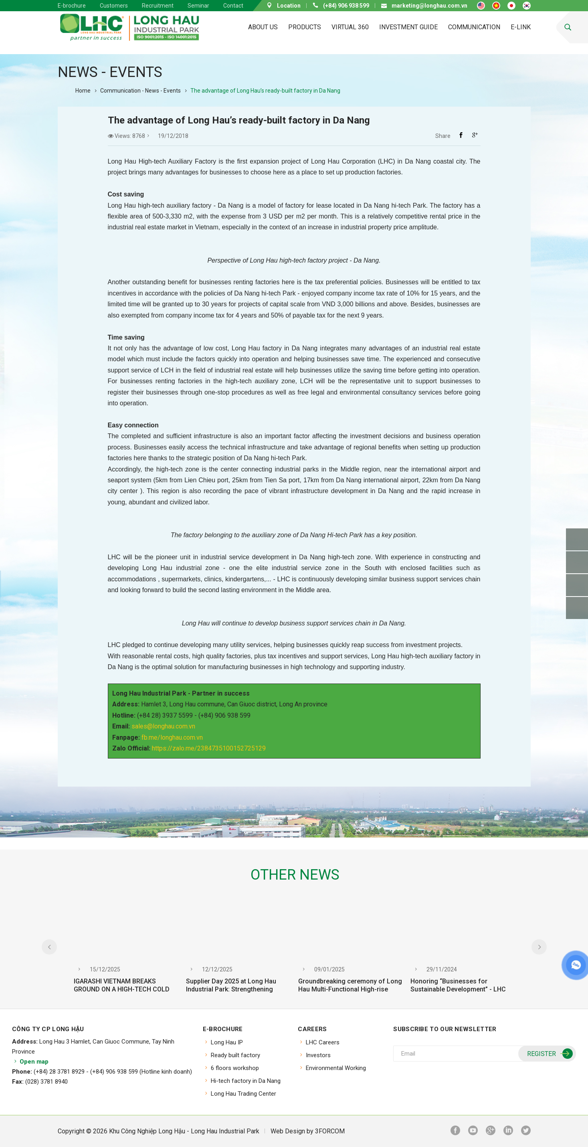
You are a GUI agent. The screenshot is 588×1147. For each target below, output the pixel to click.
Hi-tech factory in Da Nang (246, 1080)
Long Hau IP (227, 1042)
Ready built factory (235, 1055)
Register (549, 1054)
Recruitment (158, 5)
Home (83, 90)
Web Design (288, 1131)
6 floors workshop (235, 1068)
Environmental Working (336, 1068)
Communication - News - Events (140, 90)
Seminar (198, 5)
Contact (233, 5)
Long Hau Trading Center (243, 1093)
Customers (114, 5)
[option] (126, 952)
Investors (318, 1055)
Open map (30, 1061)
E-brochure (72, 5)
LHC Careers (322, 1042)
